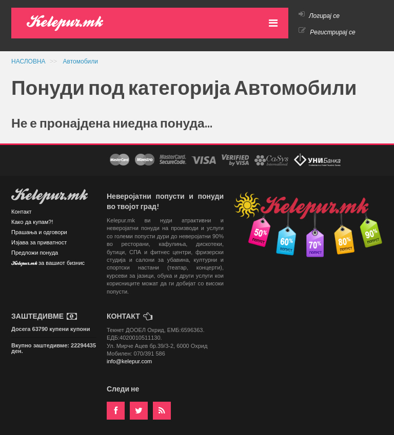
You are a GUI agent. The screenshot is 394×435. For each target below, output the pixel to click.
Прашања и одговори (39, 232)
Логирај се (319, 16)
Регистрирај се (327, 32)
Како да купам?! (32, 222)
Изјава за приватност (39, 242)
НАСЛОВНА (29, 61)
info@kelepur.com (129, 361)
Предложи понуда (34, 253)
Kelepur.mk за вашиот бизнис (48, 263)
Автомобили (80, 61)
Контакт (21, 212)
